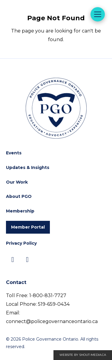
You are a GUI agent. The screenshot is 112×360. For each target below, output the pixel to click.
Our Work (17, 182)
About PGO (19, 196)
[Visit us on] (12, 259)
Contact (16, 282)
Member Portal (28, 227)
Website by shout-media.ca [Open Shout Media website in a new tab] (82, 355)
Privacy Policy (21, 243)
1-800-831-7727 (47, 295)
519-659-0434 (54, 304)
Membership (20, 211)
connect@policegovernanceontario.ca (52, 321)
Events (14, 153)
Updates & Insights (27, 167)
